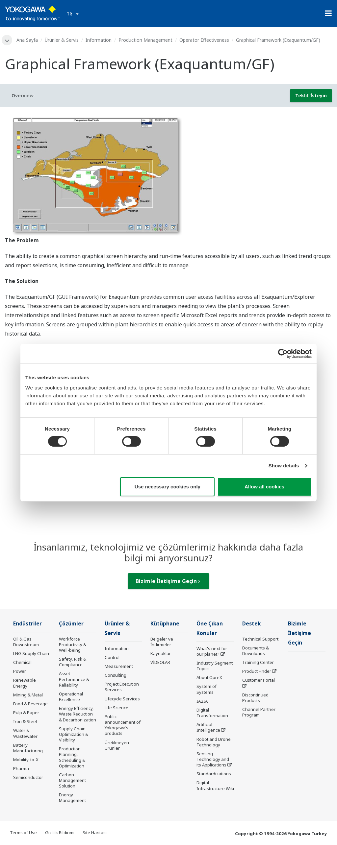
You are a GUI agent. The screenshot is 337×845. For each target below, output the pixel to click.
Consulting (115, 675)
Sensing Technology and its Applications (212, 759)
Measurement (119, 666)
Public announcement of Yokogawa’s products (123, 725)
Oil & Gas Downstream (26, 641)
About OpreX (209, 677)
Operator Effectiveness (204, 40)
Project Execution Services (122, 686)
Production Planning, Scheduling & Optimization (72, 757)
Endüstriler (27, 623)
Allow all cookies (264, 486)
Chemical (22, 662)
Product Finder (256, 671)
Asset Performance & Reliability (74, 679)
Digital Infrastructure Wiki (215, 785)
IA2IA (202, 701)
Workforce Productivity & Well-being (72, 644)
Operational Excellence (71, 696)
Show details (284, 465)
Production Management (145, 40)
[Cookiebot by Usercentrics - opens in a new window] (283, 353)
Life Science (116, 708)
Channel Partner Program (258, 712)
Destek (251, 623)
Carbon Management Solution (72, 780)
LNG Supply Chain (31, 653)
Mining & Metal (28, 695)
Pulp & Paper (26, 713)
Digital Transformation (212, 712)
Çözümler (71, 623)
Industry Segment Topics (214, 665)
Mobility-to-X (26, 760)
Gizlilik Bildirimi (59, 832)
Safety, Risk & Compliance (72, 662)
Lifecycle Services (122, 699)
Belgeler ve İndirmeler (161, 641)
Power (19, 671)
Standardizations (213, 774)
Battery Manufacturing (28, 748)
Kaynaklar (160, 653)
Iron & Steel (25, 721)
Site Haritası (95, 832)
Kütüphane (164, 623)
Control (112, 657)
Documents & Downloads (255, 650)
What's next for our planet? (211, 651)
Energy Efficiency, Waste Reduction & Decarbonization (77, 713)
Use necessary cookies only (167, 486)
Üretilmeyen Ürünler (117, 745)
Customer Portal (258, 680)
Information (99, 40)
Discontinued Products (255, 697)
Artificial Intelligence (208, 727)
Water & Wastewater (25, 733)
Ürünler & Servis (62, 40)
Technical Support (260, 639)
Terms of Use (23, 832)
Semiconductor (28, 777)
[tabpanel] (168, 174)
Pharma (21, 768)
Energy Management (72, 797)
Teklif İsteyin (311, 95)
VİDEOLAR (160, 662)
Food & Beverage (30, 704)
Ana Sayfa (27, 40)
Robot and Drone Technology (213, 742)
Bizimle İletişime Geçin (168, 581)
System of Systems (206, 689)
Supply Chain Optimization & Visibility (73, 734)
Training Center (258, 662)
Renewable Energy (24, 683)
